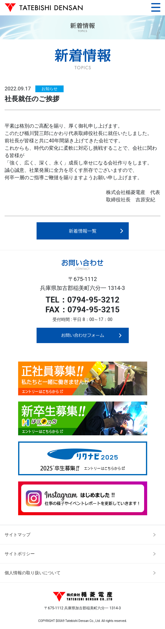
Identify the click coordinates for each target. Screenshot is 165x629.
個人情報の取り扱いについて (33, 572)
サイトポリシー (20, 553)
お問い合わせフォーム (83, 335)
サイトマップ (17, 534)
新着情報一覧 (83, 231)
